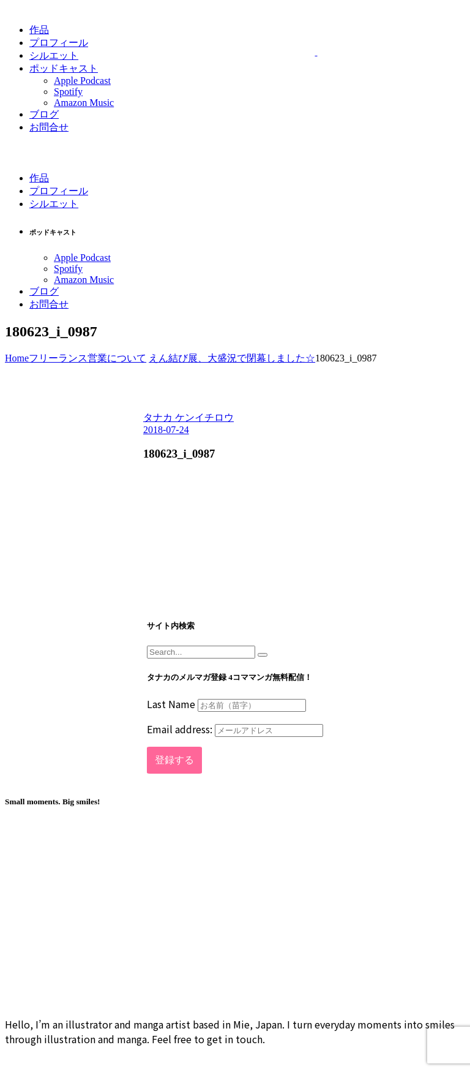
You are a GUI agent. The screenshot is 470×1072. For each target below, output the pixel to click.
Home (17, 358)
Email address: (235, 729)
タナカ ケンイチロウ (188, 417)
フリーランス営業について (87, 358)
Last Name (171, 703)
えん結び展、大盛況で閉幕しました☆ (232, 358)
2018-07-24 (166, 430)
